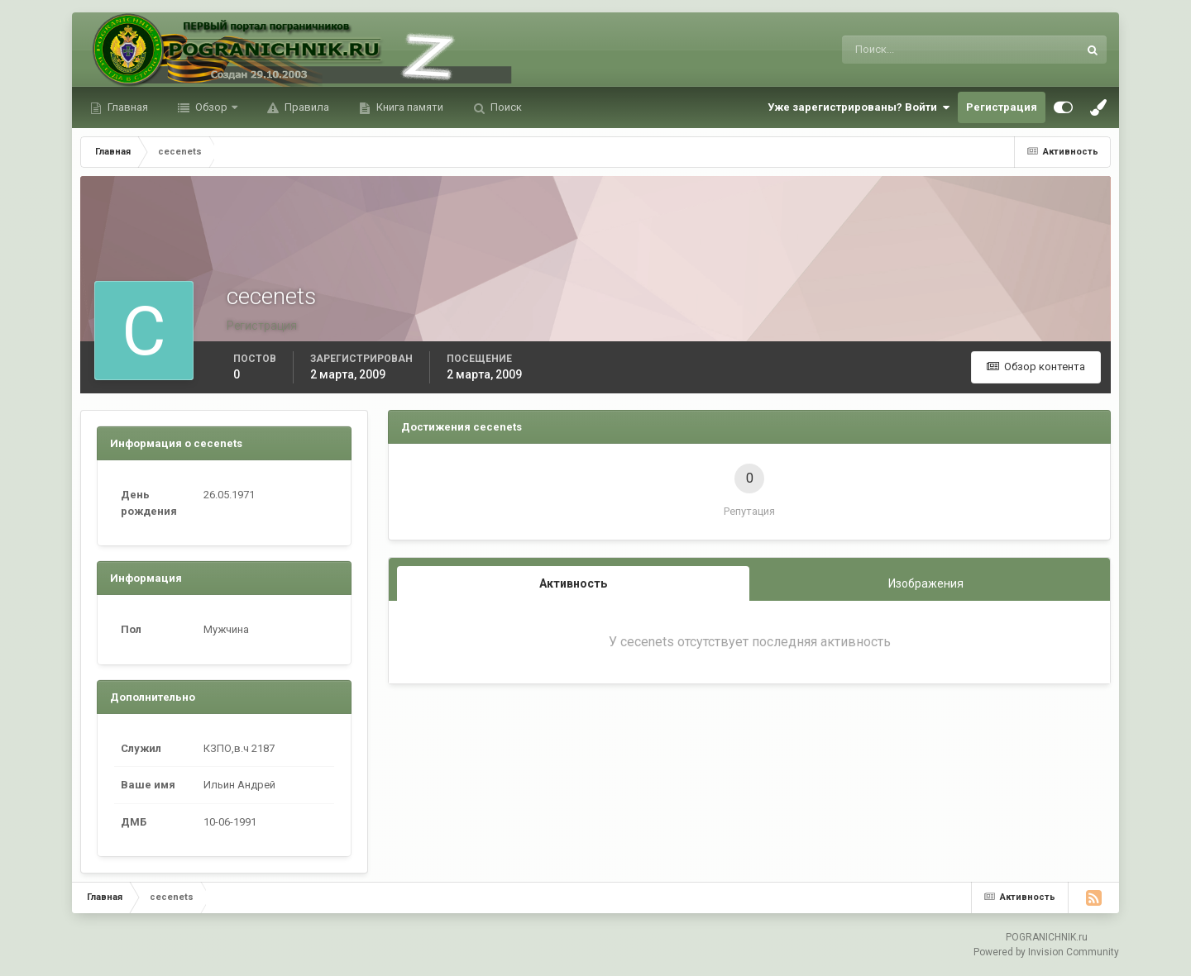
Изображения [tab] (926, 583)
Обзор (211, 107)
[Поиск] (892, 50)
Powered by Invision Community (1046, 952)
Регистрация (1001, 107)
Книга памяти (408, 107)
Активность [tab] (573, 583)
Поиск (505, 107)
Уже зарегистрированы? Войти (858, 107)
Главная (126, 107)
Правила (305, 107)
